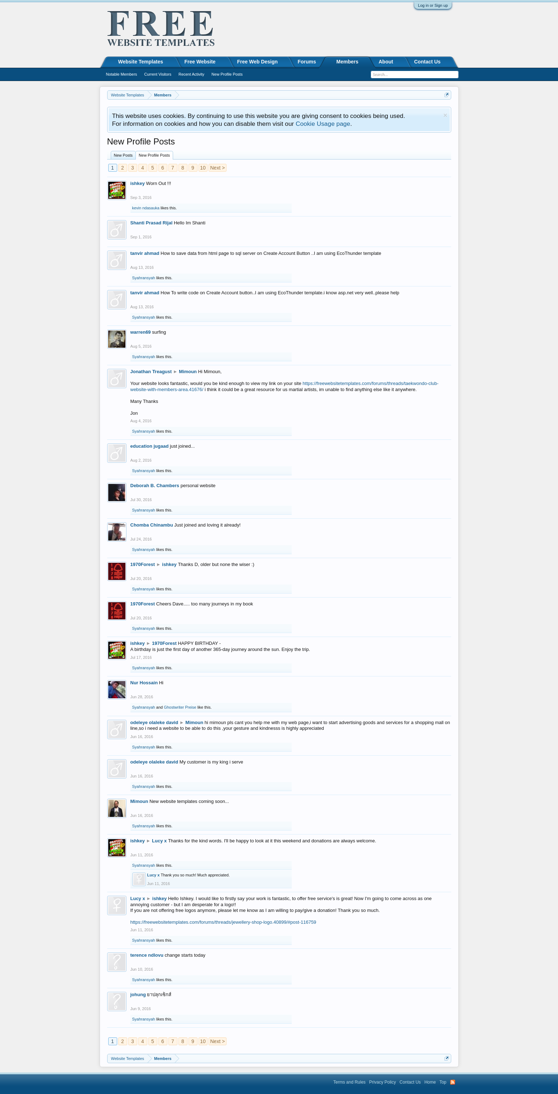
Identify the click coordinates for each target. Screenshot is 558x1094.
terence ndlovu (146, 955)
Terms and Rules (349, 1082)
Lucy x (159, 840)
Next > (217, 168)
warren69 (140, 332)
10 (203, 168)
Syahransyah (143, 278)
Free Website (200, 62)
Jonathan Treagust (151, 371)
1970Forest (142, 564)
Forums (307, 62)
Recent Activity (191, 74)
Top (442, 1082)
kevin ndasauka (145, 208)
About (386, 62)
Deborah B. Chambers (155, 485)
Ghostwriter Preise (180, 707)
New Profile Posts (154, 155)
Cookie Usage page (323, 123)
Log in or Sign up (433, 5)
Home (430, 1082)
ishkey (137, 183)
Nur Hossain (144, 682)
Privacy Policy (382, 1082)
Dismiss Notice (445, 115)
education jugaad (149, 446)
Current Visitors (157, 74)
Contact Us (427, 62)
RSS (452, 1082)
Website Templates (140, 62)
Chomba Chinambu (151, 525)
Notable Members (121, 74)
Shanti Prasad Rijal (151, 222)
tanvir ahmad (144, 253)
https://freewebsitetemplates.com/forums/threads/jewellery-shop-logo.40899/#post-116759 (223, 922)
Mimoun (188, 371)
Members (347, 62)
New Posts (123, 155)
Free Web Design (257, 62)
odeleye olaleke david (154, 722)
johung (138, 994)
